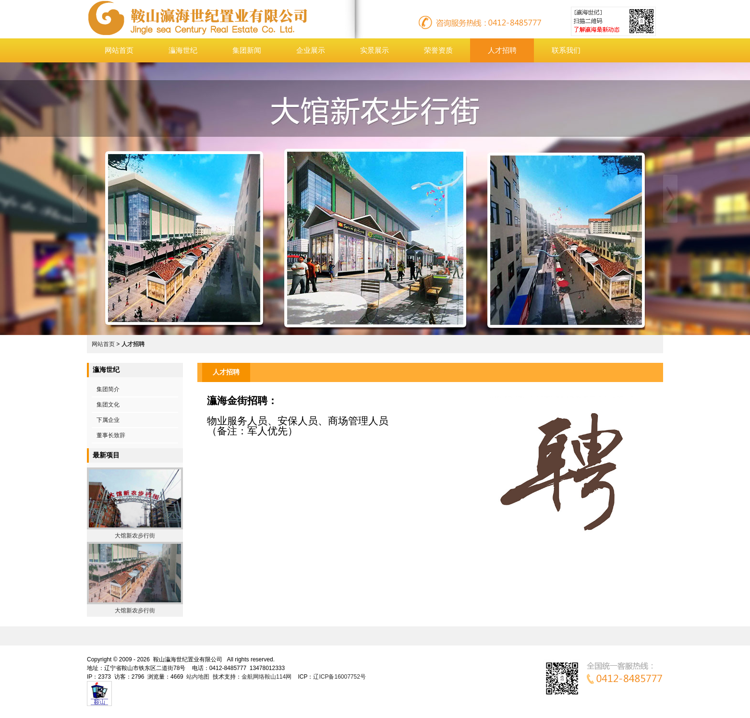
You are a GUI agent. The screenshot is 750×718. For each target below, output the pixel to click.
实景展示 (374, 50)
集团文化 (108, 404)
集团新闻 (246, 50)
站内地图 (197, 676)
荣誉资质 (438, 50)
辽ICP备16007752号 (339, 676)
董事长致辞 (111, 435)
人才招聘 (502, 50)
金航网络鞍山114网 (266, 676)
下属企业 (108, 420)
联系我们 (566, 50)
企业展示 (310, 50)
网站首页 (119, 50)
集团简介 (108, 389)
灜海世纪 (183, 50)
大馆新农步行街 (135, 535)
